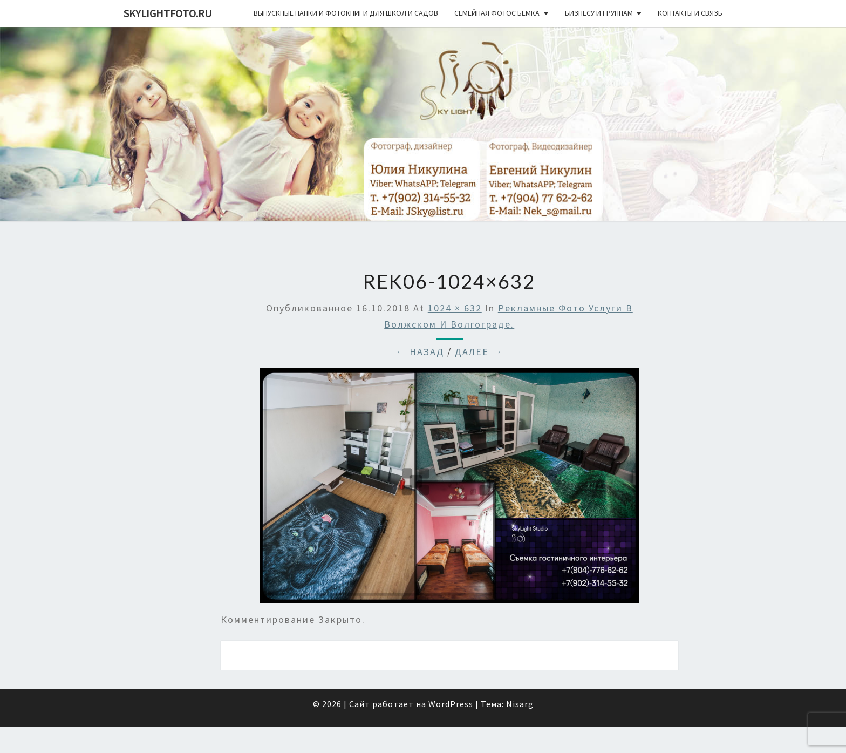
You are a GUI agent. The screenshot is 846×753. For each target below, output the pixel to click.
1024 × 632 (455, 308)
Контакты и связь (690, 13)
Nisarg (520, 703)
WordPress (450, 703)
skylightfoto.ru (168, 13)
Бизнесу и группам (599, 13)
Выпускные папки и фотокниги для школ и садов (346, 13)
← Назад (419, 351)
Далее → (479, 351)
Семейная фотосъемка (497, 13)
